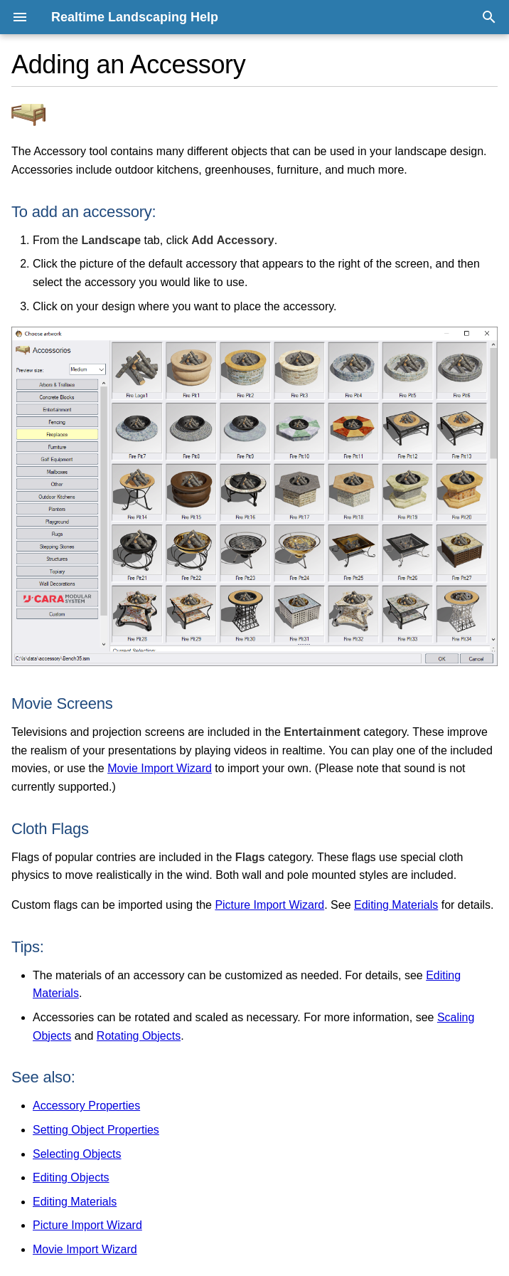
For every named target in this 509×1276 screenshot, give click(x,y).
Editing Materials (396, 905)
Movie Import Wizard (159, 768)
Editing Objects (71, 1177)
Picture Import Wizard (269, 905)
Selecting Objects (77, 1154)
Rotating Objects (139, 1036)
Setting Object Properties (96, 1130)
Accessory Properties (86, 1106)
